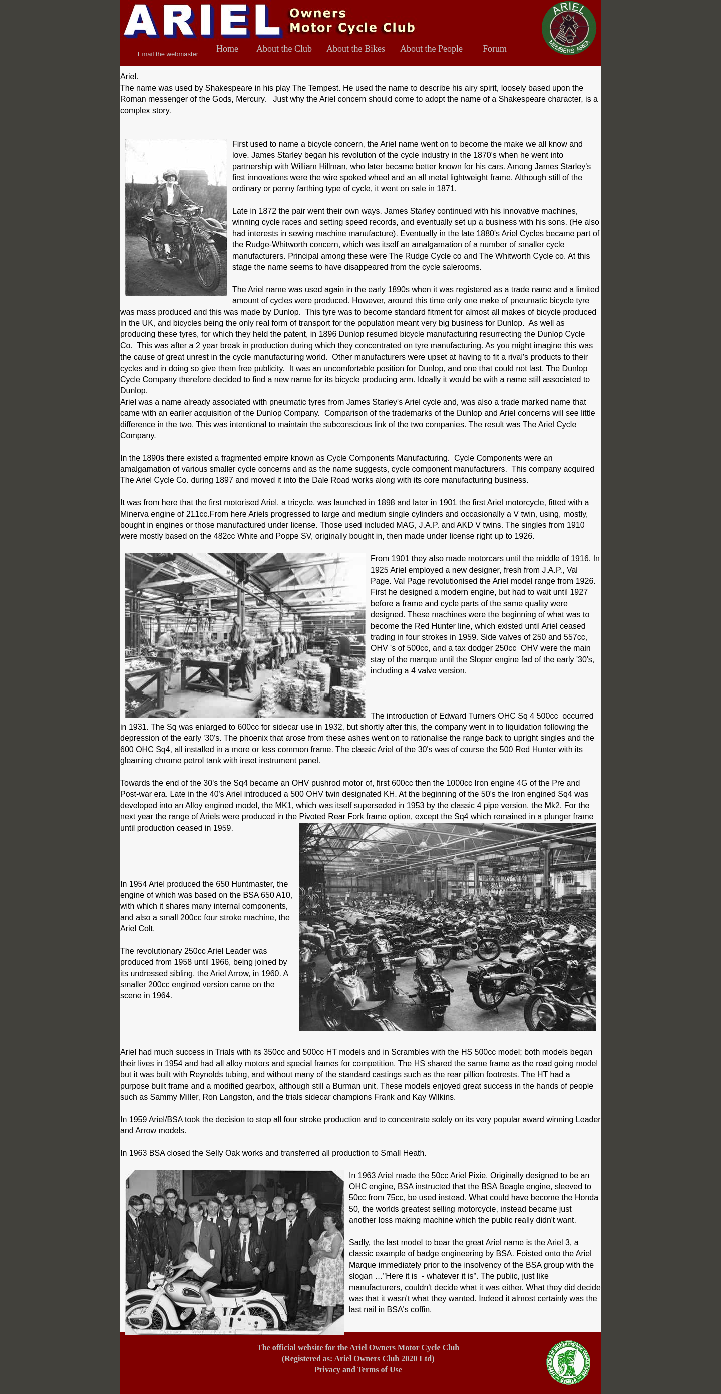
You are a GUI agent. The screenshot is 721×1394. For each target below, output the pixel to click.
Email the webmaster (168, 54)
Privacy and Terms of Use (358, 1369)
